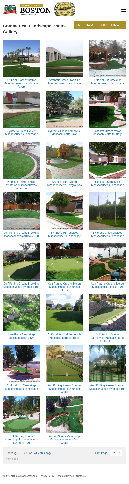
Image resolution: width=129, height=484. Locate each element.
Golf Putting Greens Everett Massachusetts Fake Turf (107, 285)
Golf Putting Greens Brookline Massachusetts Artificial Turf (21, 234)
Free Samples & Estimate (100, 25)
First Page (101, 453)
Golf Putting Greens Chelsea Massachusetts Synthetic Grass (64, 389)
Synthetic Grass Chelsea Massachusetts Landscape (107, 234)
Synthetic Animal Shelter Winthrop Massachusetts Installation (21, 185)
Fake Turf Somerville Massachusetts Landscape (107, 183)
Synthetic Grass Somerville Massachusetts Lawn (64, 132)
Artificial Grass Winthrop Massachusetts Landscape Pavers (21, 83)
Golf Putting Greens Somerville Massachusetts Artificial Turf (107, 338)
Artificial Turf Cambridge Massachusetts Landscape (21, 387)
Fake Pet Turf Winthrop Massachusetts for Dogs (108, 132)
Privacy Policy (47, 476)
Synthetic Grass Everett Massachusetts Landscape (21, 132)
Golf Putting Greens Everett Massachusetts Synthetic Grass (64, 287)
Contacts (81, 476)
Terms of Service (65, 476)
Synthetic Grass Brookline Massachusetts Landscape (64, 81)
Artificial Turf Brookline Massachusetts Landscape (107, 81)
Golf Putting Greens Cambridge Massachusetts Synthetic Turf (21, 440)
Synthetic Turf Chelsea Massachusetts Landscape (64, 234)
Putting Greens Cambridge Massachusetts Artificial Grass (65, 440)
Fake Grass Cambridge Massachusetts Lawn (21, 336)
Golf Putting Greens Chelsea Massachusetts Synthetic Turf (107, 387)
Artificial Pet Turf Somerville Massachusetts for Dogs (64, 336)
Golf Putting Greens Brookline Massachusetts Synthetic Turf (21, 285)
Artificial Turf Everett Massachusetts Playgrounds (64, 183)
